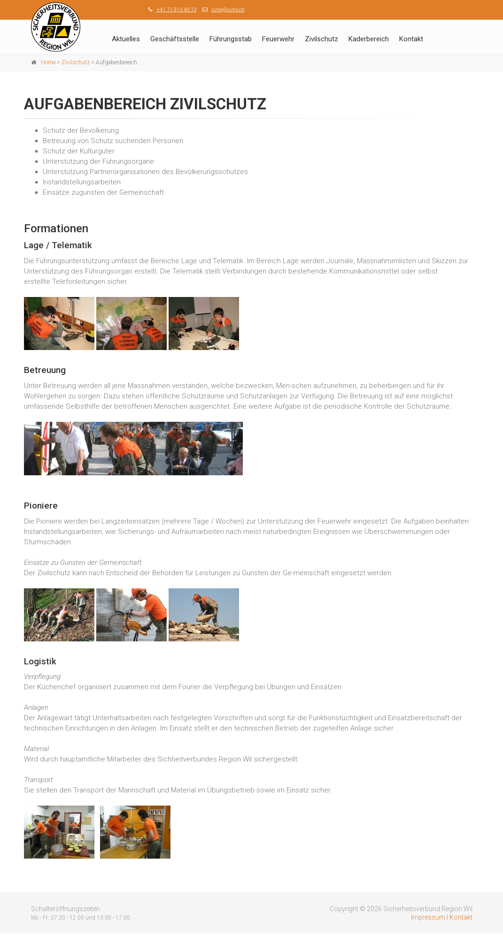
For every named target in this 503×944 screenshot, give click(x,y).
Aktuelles (126, 39)
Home (48, 62)
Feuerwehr (278, 39)
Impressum (428, 917)
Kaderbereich (368, 39)
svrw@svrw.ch (228, 10)
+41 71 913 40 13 (176, 10)
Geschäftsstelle (174, 39)
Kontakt (411, 39)
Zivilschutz (321, 39)
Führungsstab (230, 39)
